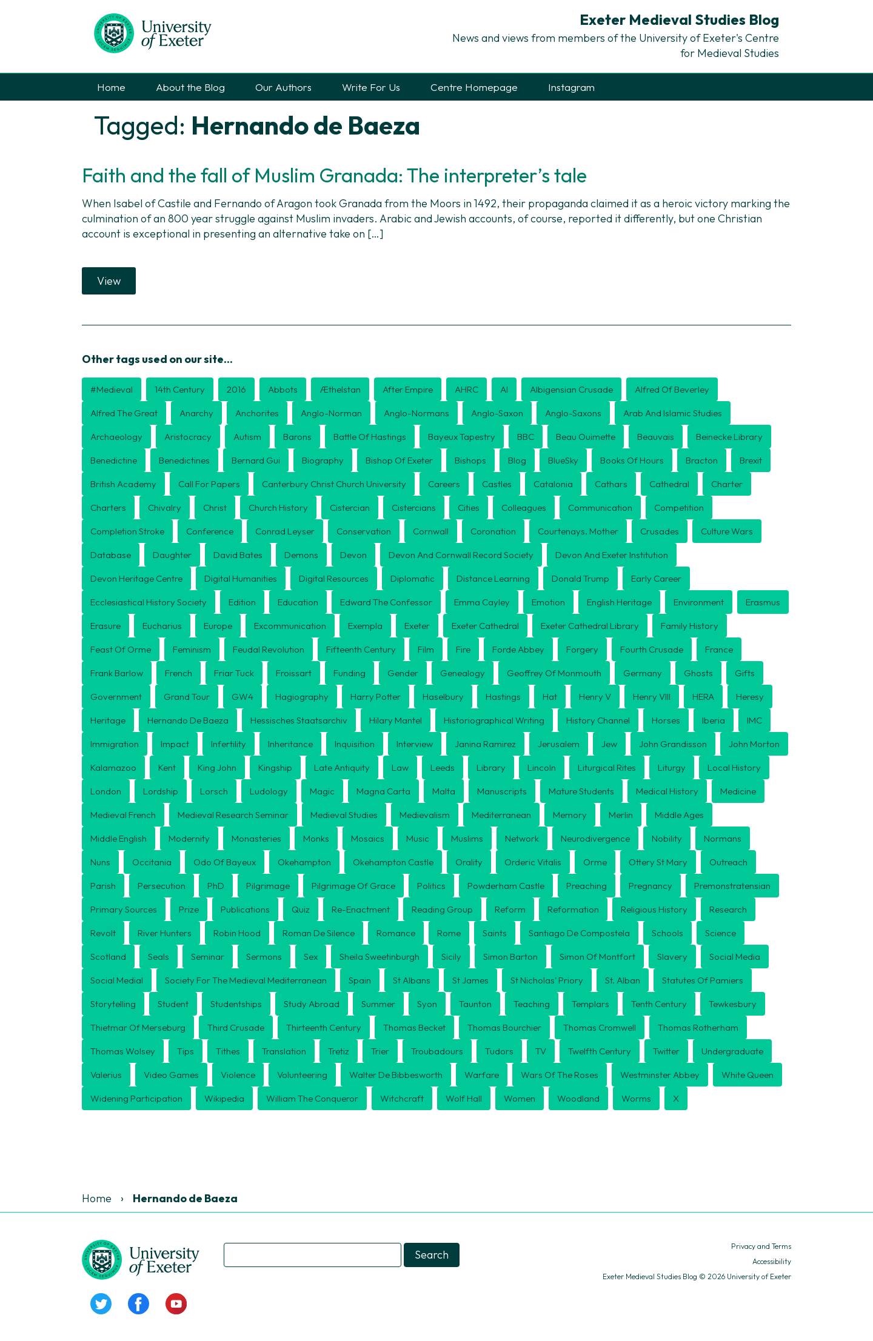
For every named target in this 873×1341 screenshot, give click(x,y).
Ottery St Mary (658, 862)
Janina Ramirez (485, 744)
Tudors (499, 1051)
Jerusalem (559, 744)
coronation (493, 531)
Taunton (475, 1004)
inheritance (290, 744)
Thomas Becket (414, 1027)
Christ (215, 507)
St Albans (411, 980)
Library (491, 767)
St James (470, 980)
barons (297, 436)
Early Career (656, 578)
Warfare (481, 1074)
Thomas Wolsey (122, 1051)
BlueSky (563, 460)
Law (400, 767)
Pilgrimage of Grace (353, 885)
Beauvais (655, 436)
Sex (311, 956)
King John (217, 767)
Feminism (192, 649)
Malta (443, 791)
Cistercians (414, 507)
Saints (495, 933)
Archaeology (116, 436)
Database (110, 555)
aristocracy (188, 436)
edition (242, 602)
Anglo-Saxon (497, 413)
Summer (378, 1004)
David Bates (238, 555)
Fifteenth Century (361, 649)
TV (540, 1051)
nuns (100, 862)
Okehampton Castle (393, 862)
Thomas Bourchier (504, 1027)
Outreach (728, 862)
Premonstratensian (732, 885)
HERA (703, 696)
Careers (444, 484)
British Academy (123, 484)
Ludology (269, 791)
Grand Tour (187, 696)
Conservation (363, 531)
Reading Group (442, 909)
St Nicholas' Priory (546, 980)
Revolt (103, 933)
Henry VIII (652, 696)
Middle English (118, 838)
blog (517, 460)
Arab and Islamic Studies (672, 413)
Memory (570, 814)
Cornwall (431, 531)
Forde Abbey (518, 649)
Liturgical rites (607, 767)
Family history (689, 625)
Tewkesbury (733, 1004)
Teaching (531, 1004)
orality (469, 862)
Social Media (734, 956)
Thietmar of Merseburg (138, 1027)
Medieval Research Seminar (233, 814)
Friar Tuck (234, 673)
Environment (699, 602)
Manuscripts (502, 791)
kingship (275, 767)
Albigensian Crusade (571, 389)
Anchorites (257, 413)
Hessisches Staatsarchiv (298, 720)
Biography (323, 460)
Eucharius (162, 625)
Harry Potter (375, 696)
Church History (278, 507)
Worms (636, 1098)
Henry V (595, 696)
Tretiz (338, 1051)
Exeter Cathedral (485, 625)
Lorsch (214, 791)
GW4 (242, 696)
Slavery (672, 956)
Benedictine (113, 460)
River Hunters (165, 933)
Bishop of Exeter (399, 460)
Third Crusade (235, 1027)
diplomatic (412, 578)
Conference (209, 531)
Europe (218, 625)
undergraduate (732, 1051)
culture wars (727, 531)
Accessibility (771, 1261)
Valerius (106, 1074)
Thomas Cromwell (599, 1027)
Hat (550, 696)
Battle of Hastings (369, 436)
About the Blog (190, 87)
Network (522, 838)
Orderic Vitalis (532, 862)
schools (667, 933)
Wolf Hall (464, 1098)
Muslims (467, 838)
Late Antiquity (342, 767)
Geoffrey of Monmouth (554, 673)
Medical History (667, 791)
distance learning (493, 578)
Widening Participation (136, 1098)
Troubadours (437, 1051)
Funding (349, 673)
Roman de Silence (319, 933)
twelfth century (599, 1051)
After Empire (408, 389)
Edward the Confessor (386, 602)
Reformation (573, 909)
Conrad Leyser (285, 531)
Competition (679, 507)
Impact (175, 744)
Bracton (702, 460)
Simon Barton (510, 956)
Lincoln (541, 767)
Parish (103, 885)
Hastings (503, 696)
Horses (666, 720)
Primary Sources (123, 909)
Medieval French (123, 814)
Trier (380, 1051)
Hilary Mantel (395, 720)
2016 (236, 389)
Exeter (417, 625)
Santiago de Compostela (579, 933)
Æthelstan (340, 389)
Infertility (228, 744)
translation (284, 1051)
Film (426, 649)
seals (158, 956)
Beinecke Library (729, 436)
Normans (722, 838)
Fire (463, 649)
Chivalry (164, 507)
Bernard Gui (256, 460)
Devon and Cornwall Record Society (461, 555)
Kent (167, 767)
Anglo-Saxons (573, 413)
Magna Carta (383, 791)
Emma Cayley (482, 602)
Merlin (621, 814)
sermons (264, 956)
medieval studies (344, 814)
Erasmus (763, 602)
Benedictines (184, 460)
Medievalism (425, 814)
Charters (108, 507)
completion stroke (127, 531)
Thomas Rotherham (698, 1027)
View (109, 281)
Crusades (659, 531)
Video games (171, 1074)
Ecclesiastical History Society (148, 602)
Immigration (114, 744)
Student (173, 1004)
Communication (600, 507)
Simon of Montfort (597, 956)
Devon (353, 555)
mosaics (367, 838)
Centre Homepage (474, 87)
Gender (402, 673)
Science (720, 933)
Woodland (578, 1098)
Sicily (451, 956)
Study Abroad (312, 1004)
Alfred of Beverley (672, 389)
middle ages (679, 814)
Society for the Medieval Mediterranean (246, 980)
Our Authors (283, 87)
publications (245, 909)
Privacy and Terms (761, 1246)
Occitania (152, 862)
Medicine (738, 791)
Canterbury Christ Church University (334, 484)
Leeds (442, 767)
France (719, 649)
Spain (360, 980)
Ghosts (698, 673)
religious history (654, 909)
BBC (525, 436)
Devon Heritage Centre (136, 578)
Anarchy (196, 413)
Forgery (582, 649)
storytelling (113, 1004)
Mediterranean (501, 814)
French (178, 673)
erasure (105, 625)
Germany (642, 673)
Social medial (116, 980)
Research (728, 909)
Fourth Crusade (651, 649)
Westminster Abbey (660, 1074)
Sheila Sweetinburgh (380, 956)
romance (395, 933)
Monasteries (256, 838)
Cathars (611, 484)
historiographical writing (494, 720)
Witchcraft (402, 1098)
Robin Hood (237, 933)
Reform (510, 909)
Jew (609, 744)
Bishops (470, 460)
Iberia (713, 720)
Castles (497, 484)
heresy (750, 696)
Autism (247, 436)
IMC (754, 720)
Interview (414, 744)
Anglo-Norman (331, 413)
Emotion (548, 602)
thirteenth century (323, 1027)
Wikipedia (224, 1098)
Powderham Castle (505, 885)
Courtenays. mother (578, 531)
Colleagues (523, 507)
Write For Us (371, 87)
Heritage (107, 720)
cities (469, 507)
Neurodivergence (595, 838)
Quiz (301, 909)
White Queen (747, 1074)
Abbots (283, 389)
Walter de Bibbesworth (396, 1074)
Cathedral (669, 484)
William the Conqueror (312, 1098)
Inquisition (355, 744)
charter (727, 484)
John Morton (754, 744)
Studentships (236, 1004)
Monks (316, 838)
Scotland (108, 956)
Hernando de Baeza (188, 720)
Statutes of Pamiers (702, 980)
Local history (734, 767)
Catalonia (553, 484)
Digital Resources (334, 578)
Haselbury (443, 696)
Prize (189, 909)
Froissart (294, 673)
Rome (449, 933)
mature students (581, 791)
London (105, 791)
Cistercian (350, 507)
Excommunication (290, 625)
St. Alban (622, 980)
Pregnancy (650, 885)
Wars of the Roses (559, 1074)
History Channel (598, 720)
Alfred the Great (124, 413)
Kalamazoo (113, 767)
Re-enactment (361, 909)
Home (111, 87)
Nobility (667, 838)
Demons (301, 555)
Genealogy (462, 673)
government (116, 696)
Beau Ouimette (585, 436)
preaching (586, 885)
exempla (365, 625)
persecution (162, 885)
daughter (172, 555)
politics (431, 885)
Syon (427, 1004)
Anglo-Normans (416, 413)
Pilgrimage (268, 885)
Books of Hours (632, 460)
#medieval (111, 389)
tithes (228, 1051)
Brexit (751, 460)
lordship (160, 791)
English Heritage (619, 602)
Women (519, 1098)
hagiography (302, 696)
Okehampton (304, 862)
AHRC (466, 389)
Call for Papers (209, 484)
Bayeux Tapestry (461, 436)
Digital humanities (240, 578)
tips (185, 1051)
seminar (207, 956)
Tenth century (659, 1004)
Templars (590, 1004)
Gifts (745, 673)
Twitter (666, 1051)
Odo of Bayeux (224, 862)
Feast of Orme (120, 649)
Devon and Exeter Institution (611, 555)
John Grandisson (673, 744)
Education (298, 602)
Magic (322, 791)
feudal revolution (268, 649)
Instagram (571, 87)
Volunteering (302, 1074)
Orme (595, 862)
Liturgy (672, 767)
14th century (180, 389)
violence (238, 1074)
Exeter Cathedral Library (590, 625)
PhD (215, 885)
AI (504, 389)
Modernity (189, 838)
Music (417, 838)
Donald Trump (580, 578)
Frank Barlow (116, 673)
